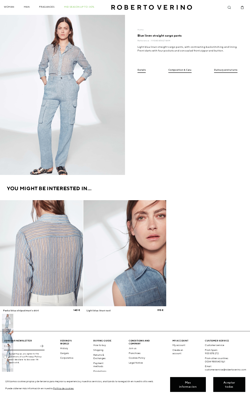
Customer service (214, 345)
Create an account (177, 351)
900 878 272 (212, 353)
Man (27, 6)
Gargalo (64, 353)
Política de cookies (63, 388)
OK (42, 346)
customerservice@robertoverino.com (225, 369)
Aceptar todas (229, 384)
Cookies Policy (137, 357)
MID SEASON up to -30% (79, 6)
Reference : (144, 40)
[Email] (21, 346)
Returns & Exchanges (99, 356)
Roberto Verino (152, 7)
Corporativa (66, 357)
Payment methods (98, 365)
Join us (133, 348)
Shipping (98, 349)
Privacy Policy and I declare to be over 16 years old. (25, 359)
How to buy (99, 345)
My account (178, 345)
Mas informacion (188, 384)
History (64, 348)
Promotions (99, 371)
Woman (9, 6)
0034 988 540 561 (215, 361)
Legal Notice (136, 362)
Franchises (135, 353)
